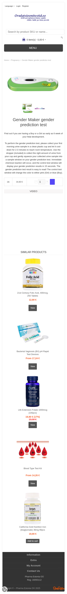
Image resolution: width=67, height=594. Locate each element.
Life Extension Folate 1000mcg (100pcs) (32, 411)
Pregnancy (15, 60)
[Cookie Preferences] (4, 589)
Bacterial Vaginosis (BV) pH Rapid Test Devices (33, 353)
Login (18, 6)
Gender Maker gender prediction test (36, 60)
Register (25, 6)
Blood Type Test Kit (33, 468)
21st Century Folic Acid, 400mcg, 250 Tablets (32, 294)
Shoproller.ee (59, 588)
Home (6, 60)
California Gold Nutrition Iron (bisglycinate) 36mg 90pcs (32, 528)
